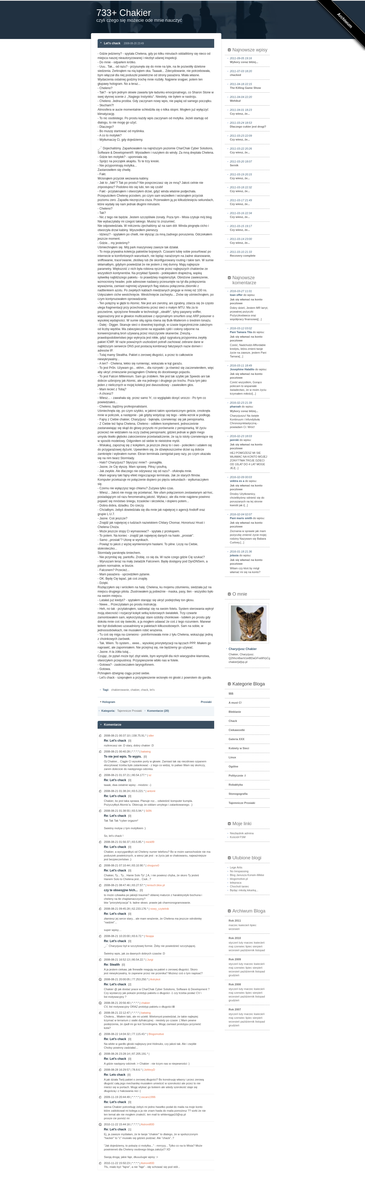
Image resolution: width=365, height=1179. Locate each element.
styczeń (233, 942)
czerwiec (239, 946)
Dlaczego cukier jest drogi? (249, 124)
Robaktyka (236, 784)
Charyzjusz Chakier (243, 649)
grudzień (234, 975)
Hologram (108, 701)
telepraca (235, 882)
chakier (135, 689)
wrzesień (234, 928)
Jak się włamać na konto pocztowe (246, 301)
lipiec (253, 925)
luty (241, 942)
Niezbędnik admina (242, 833)
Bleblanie (235, 711)
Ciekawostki (237, 729)
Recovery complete (249, 253)
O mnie (239, 594)
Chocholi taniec (239, 886)
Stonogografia (238, 793)
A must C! (235, 702)
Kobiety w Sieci (239, 748)
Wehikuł (249, 98)
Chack (233, 720)
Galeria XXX (236, 739)
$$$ (231, 693)
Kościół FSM (238, 837)
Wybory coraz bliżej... (249, 60)
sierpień (258, 946)
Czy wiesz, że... (249, 111)
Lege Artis (236, 867)
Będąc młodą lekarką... (244, 890)
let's (152, 689)
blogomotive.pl (239, 878)
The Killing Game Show (249, 85)
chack (144, 689)
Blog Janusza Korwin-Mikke (247, 875)
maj (231, 946)
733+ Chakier (123, 13)
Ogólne (233, 766)
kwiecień (244, 925)
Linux (232, 757)
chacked (249, 72)
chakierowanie (120, 689)
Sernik (249, 163)
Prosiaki (206, 701)
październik (247, 950)
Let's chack (112, 43)
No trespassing (239, 871)
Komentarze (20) (158, 710)
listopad (260, 950)
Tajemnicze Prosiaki (129, 710)
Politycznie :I (237, 775)
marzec (233, 925)
